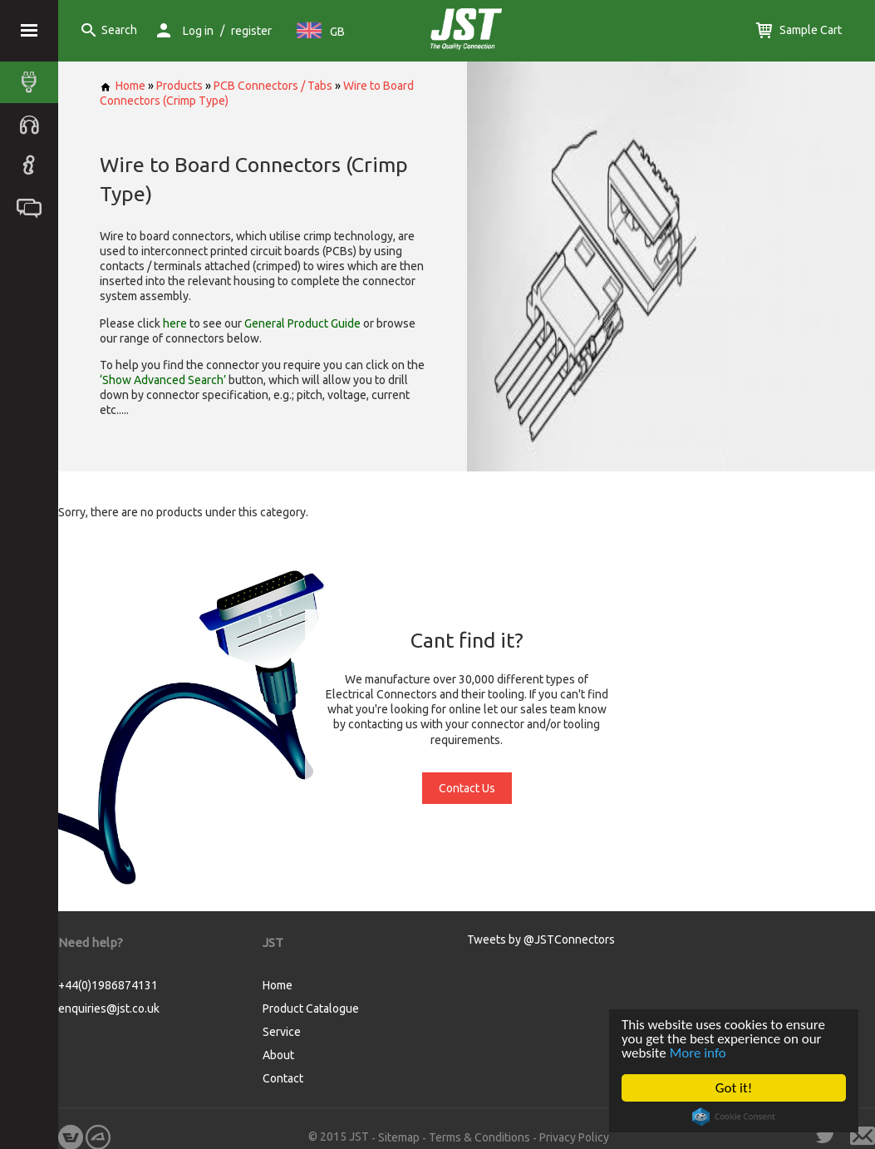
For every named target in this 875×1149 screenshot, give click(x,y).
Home (122, 85)
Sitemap (399, 1137)
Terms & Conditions (479, 1137)
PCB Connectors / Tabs (273, 85)
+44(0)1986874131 (108, 985)
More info (698, 1053)
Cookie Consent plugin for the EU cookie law (734, 1116)
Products (179, 85)
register (251, 30)
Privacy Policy (574, 1137)
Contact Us (467, 788)
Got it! (733, 1088)
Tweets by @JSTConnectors (541, 939)
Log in (198, 30)
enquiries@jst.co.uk (109, 1008)
